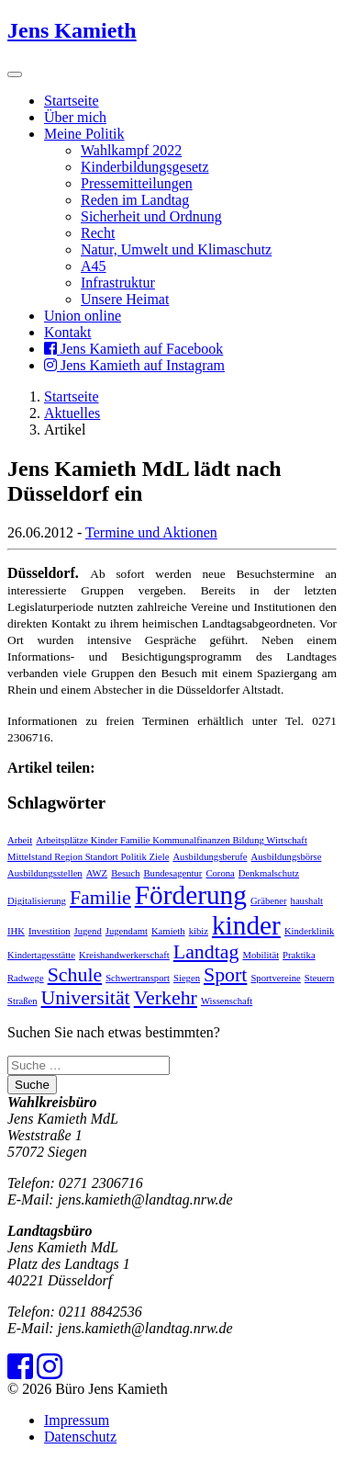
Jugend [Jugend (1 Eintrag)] (88, 931)
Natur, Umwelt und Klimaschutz (176, 249)
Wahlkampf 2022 (131, 150)
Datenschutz (80, 1436)
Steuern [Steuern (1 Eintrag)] (320, 978)
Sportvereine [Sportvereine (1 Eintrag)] (275, 978)
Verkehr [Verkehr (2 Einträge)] (165, 998)
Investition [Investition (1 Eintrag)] (49, 931)
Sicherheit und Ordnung (151, 216)
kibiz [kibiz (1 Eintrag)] (198, 931)
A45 (93, 266)
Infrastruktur (118, 282)
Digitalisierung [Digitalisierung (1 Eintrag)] (36, 901)
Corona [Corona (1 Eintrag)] (219, 873)
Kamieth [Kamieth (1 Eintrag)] (168, 931)
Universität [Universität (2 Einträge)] (85, 998)
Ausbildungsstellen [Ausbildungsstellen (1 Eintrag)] (45, 873)
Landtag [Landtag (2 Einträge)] (206, 952)
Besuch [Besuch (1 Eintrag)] (125, 873)
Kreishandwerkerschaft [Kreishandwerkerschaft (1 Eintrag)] (124, 955)
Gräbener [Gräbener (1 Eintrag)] (268, 901)
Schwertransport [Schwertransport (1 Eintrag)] (137, 978)
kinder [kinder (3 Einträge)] (246, 925)
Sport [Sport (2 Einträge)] (225, 975)
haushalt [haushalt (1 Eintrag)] (307, 901)
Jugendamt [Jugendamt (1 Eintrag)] (126, 931)
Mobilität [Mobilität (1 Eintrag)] (260, 955)
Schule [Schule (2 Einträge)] (75, 975)
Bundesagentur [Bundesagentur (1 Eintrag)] (173, 873)
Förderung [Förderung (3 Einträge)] (191, 895)
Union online (82, 315)
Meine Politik (84, 133)
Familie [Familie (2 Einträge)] (100, 898)
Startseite (71, 100)
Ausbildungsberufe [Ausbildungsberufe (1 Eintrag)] (209, 857)
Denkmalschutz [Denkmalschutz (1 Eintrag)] (269, 873)
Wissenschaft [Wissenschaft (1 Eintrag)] (226, 1001)
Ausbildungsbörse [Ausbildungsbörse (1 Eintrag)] (286, 857)
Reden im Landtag (135, 200)
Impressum (76, 1420)
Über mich (75, 117)
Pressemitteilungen (137, 183)
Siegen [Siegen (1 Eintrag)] (186, 978)
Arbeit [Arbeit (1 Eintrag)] (19, 840)
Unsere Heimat (125, 299)
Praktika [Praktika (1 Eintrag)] (299, 955)
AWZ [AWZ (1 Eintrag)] (96, 873)
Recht (98, 233)
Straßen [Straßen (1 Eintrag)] (22, 1001)
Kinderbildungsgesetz (145, 167)
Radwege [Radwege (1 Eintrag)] (25, 978)
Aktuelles (72, 413)
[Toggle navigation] (14, 74)
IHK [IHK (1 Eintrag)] (16, 931)
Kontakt (68, 332)
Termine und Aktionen (151, 532)
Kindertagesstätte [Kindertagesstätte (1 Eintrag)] (41, 955)
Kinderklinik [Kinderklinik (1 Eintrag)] (309, 931)
